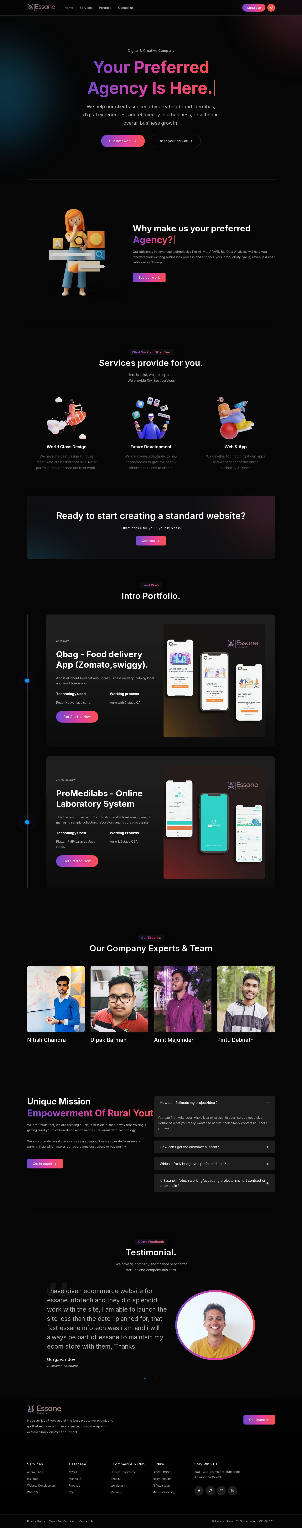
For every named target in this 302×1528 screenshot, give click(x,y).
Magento (116, 1492)
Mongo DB (75, 1478)
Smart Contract (162, 1478)
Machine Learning (164, 1492)
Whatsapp (254, 7)
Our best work (123, 141)
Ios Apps (32, 1478)
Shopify (116, 1478)
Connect (151, 541)
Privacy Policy (36, 1521)
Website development (41, 1485)
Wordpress (118, 1485)
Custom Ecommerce (123, 1472)
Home (69, 8)
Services (86, 8)
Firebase (74, 1485)
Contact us (125, 8)
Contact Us (86, 1521)
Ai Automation (161, 1485)
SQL (71, 1492)
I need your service (175, 141)
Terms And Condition (62, 1521)
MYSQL (73, 1472)
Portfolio (105, 8)
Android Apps (35, 1472)
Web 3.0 (32, 1492)
